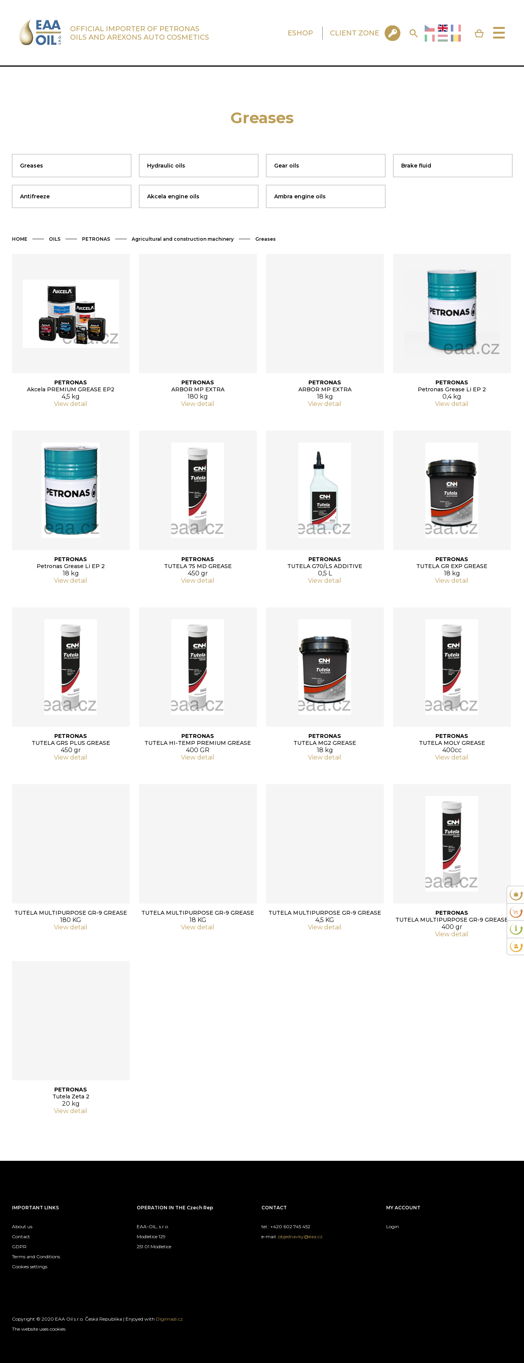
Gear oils (286, 165)
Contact (21, 1236)
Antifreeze (35, 196)
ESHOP (300, 33)
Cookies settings (29, 1266)
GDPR (19, 1246)
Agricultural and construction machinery (183, 239)
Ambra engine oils (300, 196)
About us (22, 1226)
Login (392, 1226)
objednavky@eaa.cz (300, 1236)
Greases (31, 165)
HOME (19, 239)
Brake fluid (416, 165)
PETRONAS (96, 239)
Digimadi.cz (169, 1319)
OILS (54, 239)
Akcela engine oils (173, 196)
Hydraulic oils (166, 165)
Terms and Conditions (36, 1256)
